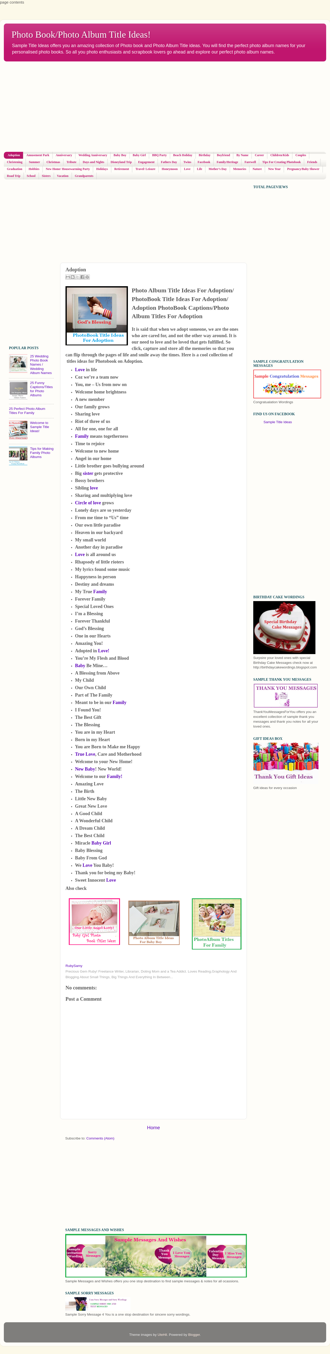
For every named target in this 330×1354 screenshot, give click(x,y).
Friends (312, 162)
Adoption (14, 155)
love (93, 488)
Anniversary (64, 155)
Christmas (53, 162)
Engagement (146, 162)
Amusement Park (37, 155)
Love (187, 169)
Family (82, 436)
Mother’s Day (217, 169)
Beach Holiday (182, 155)
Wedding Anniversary (93, 155)
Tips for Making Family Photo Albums (41, 453)
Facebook (204, 162)
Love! (103, 650)
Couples (300, 155)
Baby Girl (139, 155)
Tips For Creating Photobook (281, 162)
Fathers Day (169, 162)
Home (153, 1127)
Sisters (46, 176)
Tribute (71, 162)
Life (199, 169)
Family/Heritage (227, 162)
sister (88, 473)
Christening (15, 162)
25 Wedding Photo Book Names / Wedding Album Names (41, 364)
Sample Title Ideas (277, 422)
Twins (187, 162)
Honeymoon (170, 169)
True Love (85, 754)
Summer (34, 162)
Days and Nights (93, 162)
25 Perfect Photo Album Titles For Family (27, 411)
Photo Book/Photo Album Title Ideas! (81, 34)
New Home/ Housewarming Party (68, 169)
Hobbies (34, 169)
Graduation (14, 169)
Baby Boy (120, 155)
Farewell (250, 162)
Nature (257, 169)
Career (259, 155)
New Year (274, 169)
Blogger (194, 1335)
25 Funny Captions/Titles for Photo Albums (41, 389)
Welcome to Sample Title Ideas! (39, 427)
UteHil (162, 1335)
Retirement (121, 169)
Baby (80, 665)
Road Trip (13, 176)
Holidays (102, 169)
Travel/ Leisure (145, 169)
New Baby (85, 769)
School (31, 176)
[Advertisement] (76, 107)
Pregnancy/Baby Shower (303, 169)
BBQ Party (159, 155)
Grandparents (84, 176)
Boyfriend (223, 155)
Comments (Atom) (100, 1138)
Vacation (63, 176)
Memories (239, 169)
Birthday (205, 155)
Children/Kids (279, 155)
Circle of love (88, 502)
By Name (242, 155)
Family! (114, 776)
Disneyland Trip (121, 162)
